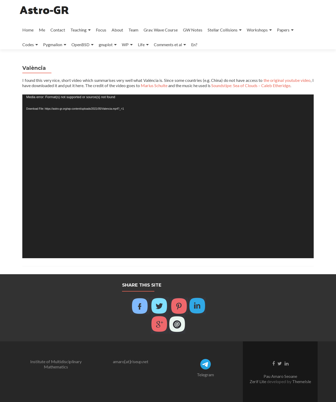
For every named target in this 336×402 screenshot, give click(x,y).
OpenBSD (80, 44)
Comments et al (168, 44)
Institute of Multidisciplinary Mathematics (56, 364)
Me (42, 29)
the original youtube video (287, 80)
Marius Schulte (154, 85)
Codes (28, 44)
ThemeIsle (301, 381)
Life (141, 44)
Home (28, 29)
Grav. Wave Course (161, 29)
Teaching (78, 29)
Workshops (257, 29)
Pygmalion (52, 44)
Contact (57, 29)
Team (133, 29)
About (117, 29)
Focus (101, 29)
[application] (168, 176)
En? (194, 44)
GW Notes (192, 29)
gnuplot (106, 44)
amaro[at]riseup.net (130, 361)
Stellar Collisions (223, 29)
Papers (283, 29)
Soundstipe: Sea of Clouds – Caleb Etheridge (250, 85)
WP (125, 44)
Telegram (205, 374)
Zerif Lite (258, 381)
